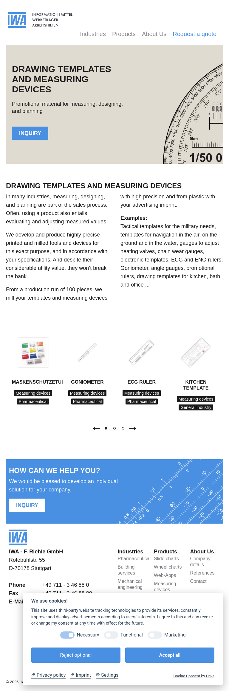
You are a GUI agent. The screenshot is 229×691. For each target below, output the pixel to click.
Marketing (174, 635)
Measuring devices (33, 393)
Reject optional (76, 655)
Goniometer (87, 382)
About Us (154, 34)
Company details (200, 561)
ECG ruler (142, 382)
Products (124, 34)
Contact (198, 581)
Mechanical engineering (130, 584)
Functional (132, 635)
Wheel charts (168, 566)
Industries (93, 34)
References (202, 572)
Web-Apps (165, 575)
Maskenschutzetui (37, 382)
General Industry (195, 407)
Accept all (169, 655)
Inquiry (30, 133)
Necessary (88, 635)
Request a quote (194, 34)
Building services (126, 569)
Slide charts (166, 558)
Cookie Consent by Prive (193, 676)
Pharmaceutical (33, 401)
